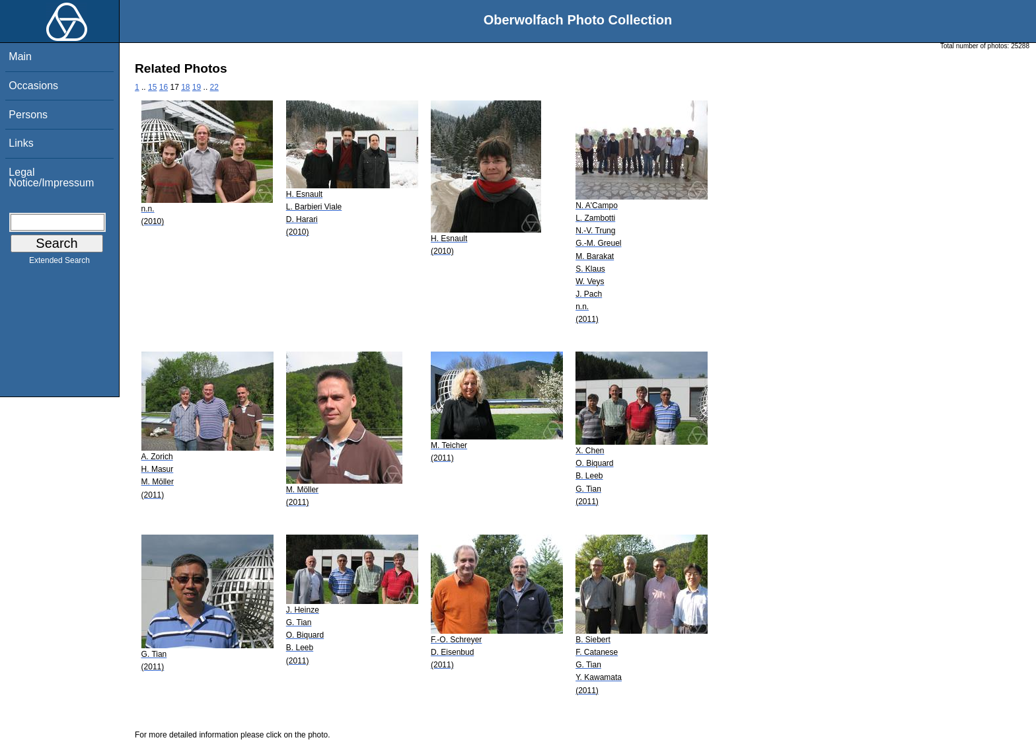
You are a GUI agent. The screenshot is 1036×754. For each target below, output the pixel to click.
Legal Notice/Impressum (51, 177)
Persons (28, 114)
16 (163, 87)
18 (185, 87)
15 (152, 87)
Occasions (33, 85)
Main (20, 56)
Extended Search (59, 263)
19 (196, 87)
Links (21, 143)
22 (214, 87)
